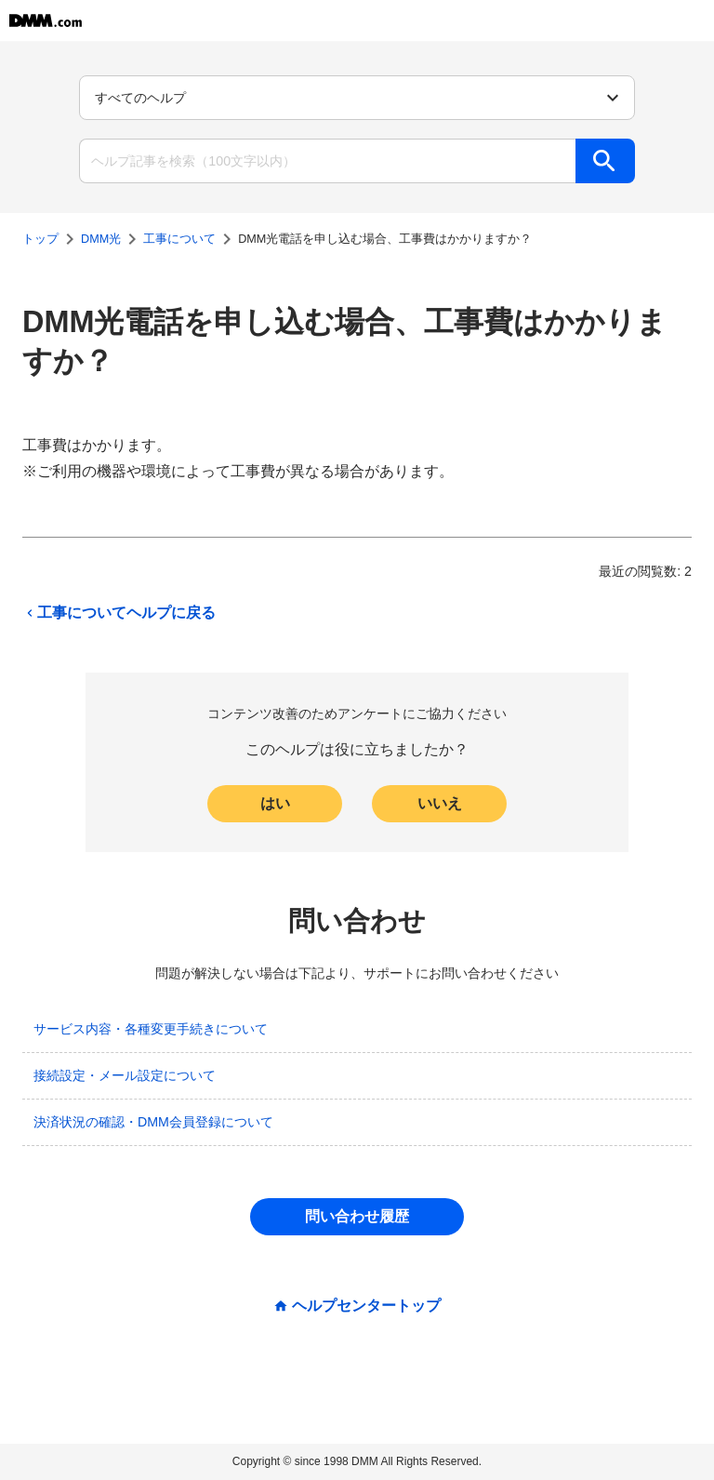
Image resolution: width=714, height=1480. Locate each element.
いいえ (439, 803)
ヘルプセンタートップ (366, 1306)
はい (275, 803)
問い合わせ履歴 (357, 1216)
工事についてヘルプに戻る (119, 613)
